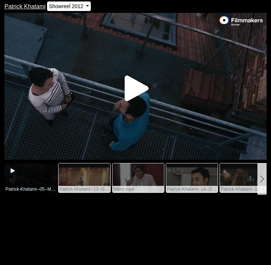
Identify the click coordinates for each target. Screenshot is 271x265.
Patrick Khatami (25, 6)
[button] (262, 179)
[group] (30, 178)
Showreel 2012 (67, 6)
